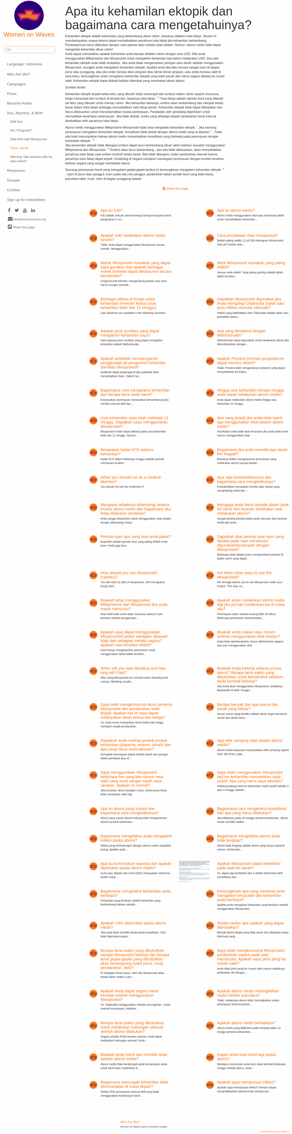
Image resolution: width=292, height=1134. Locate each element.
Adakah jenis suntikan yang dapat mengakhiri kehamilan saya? (129, 333)
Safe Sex (16, 121)
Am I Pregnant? (21, 130)
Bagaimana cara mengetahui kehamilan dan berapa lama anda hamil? (135, 392)
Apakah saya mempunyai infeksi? (246, 1082)
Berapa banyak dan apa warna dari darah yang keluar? (247, 706)
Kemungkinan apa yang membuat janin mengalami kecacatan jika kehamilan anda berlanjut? (251, 895)
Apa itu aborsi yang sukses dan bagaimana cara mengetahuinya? (129, 810)
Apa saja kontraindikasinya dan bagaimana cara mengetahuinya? (246, 479)
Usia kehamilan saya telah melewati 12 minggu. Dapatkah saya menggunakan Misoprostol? (134, 422)
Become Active (19, 103)
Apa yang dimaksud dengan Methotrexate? (241, 333)
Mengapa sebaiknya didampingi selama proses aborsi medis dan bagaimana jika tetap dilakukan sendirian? (135, 509)
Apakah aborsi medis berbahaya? (246, 1023)
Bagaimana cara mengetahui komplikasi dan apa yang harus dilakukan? (252, 810)
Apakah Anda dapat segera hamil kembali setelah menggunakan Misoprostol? (129, 995)
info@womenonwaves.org (27, 219)
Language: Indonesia (24, 64)
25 (158, 97)
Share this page (21, 227)
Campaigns (16, 84)
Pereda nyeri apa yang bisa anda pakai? (135, 536)
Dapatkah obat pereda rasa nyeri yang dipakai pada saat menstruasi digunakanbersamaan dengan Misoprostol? (250, 543)
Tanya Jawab (19, 148)
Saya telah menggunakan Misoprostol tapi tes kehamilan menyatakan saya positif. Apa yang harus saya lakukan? (250, 776)
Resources (16, 170)
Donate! (13, 180)
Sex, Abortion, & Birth (25, 113)
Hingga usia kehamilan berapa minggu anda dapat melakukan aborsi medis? (250, 392)
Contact (13, 190)
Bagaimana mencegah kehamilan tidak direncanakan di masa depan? (134, 1084)
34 (93, 140)
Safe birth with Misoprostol (28, 139)
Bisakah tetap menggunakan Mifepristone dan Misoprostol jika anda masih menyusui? (133, 604)
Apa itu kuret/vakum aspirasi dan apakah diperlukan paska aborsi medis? (135, 865)
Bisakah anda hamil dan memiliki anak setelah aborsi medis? (133, 1056)
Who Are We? (18, 74)
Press (11, 94)
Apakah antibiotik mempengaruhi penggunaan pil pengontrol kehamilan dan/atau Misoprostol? (133, 362)
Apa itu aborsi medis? (236, 210)
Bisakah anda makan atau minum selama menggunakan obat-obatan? (248, 634)
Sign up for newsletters (26, 200)
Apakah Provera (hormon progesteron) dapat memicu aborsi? (250, 360)
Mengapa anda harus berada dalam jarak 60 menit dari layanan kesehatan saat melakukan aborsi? (253, 509)
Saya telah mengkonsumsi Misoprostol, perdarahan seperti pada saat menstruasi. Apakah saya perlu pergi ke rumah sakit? (251, 957)
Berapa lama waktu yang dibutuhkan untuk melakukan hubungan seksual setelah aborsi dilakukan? (132, 1027)
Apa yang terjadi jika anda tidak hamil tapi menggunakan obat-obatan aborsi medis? (250, 422)
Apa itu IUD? (111, 210)
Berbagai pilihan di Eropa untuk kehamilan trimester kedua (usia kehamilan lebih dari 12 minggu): (128, 303)
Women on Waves (29, 19)
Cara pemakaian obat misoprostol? (247, 235)
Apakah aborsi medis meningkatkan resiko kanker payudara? (248, 993)
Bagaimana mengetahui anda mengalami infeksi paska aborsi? (136, 838)
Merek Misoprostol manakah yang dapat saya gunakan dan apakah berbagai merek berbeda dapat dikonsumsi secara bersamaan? (135, 269)
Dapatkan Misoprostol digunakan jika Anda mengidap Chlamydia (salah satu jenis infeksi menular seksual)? (251, 303)
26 (108, 149)
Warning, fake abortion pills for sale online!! (31, 159)
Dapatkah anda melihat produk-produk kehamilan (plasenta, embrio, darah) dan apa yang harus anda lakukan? (135, 744)
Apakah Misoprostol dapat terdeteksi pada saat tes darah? (249, 865)
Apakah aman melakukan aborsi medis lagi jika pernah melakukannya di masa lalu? (251, 604)
